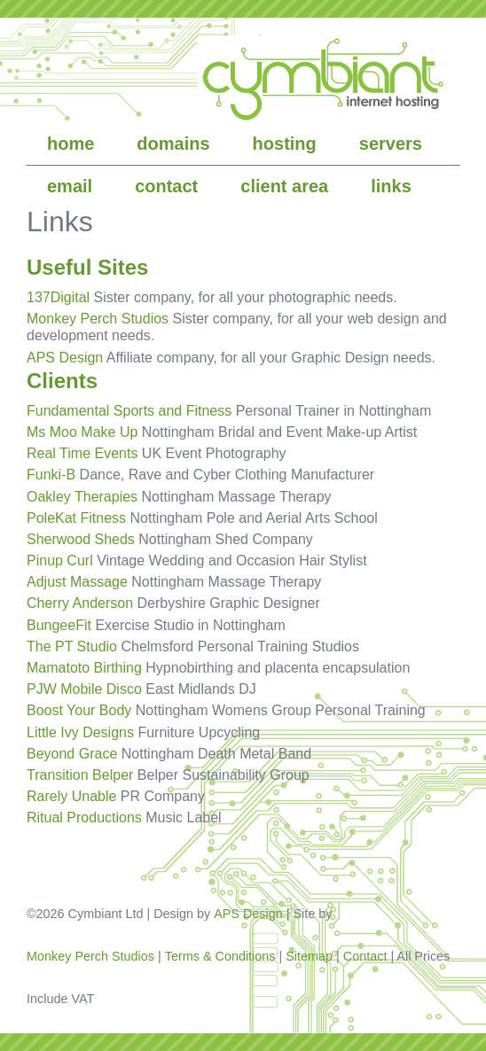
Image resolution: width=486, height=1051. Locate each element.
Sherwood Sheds (81, 539)
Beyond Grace (72, 753)
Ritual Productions (84, 817)
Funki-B (51, 474)
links (391, 186)
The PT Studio (72, 646)
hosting (285, 143)
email (69, 186)
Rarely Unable (71, 796)
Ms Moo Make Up (82, 432)
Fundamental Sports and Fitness (129, 410)
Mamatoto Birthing (84, 667)
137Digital (58, 297)
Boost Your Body (79, 710)
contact (166, 186)
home (70, 143)
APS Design (65, 357)
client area (284, 186)
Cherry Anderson (80, 603)
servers (390, 143)
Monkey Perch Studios (98, 318)
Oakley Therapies (82, 496)
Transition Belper (80, 774)
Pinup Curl (60, 560)
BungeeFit (59, 625)
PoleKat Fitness (76, 518)
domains (173, 143)
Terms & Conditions (220, 956)
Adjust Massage (77, 581)
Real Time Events (82, 453)
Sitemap (309, 956)
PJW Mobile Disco (84, 689)
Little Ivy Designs (80, 732)
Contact (365, 956)
